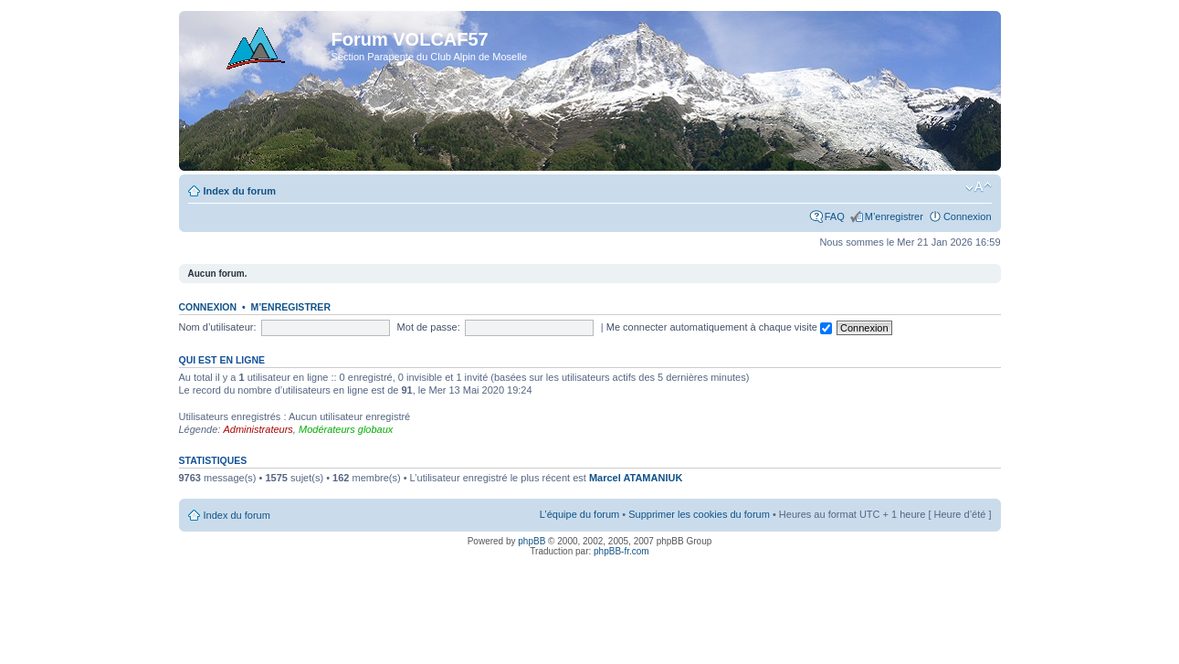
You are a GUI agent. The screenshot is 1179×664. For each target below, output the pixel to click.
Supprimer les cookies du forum (699, 514)
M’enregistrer (894, 216)
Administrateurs (257, 429)
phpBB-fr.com (621, 551)
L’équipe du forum (579, 514)
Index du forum (240, 190)
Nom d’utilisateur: (218, 326)
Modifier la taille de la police (978, 187)
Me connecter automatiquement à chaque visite (719, 326)
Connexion (967, 216)
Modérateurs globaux (346, 429)
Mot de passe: (428, 326)
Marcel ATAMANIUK (635, 477)
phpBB (531, 541)
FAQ (835, 216)
